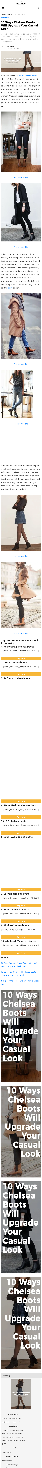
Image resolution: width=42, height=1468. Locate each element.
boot (10, 288)
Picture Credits (21, 177)
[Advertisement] (21, 443)
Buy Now (21, 658)
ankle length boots (28, 76)
